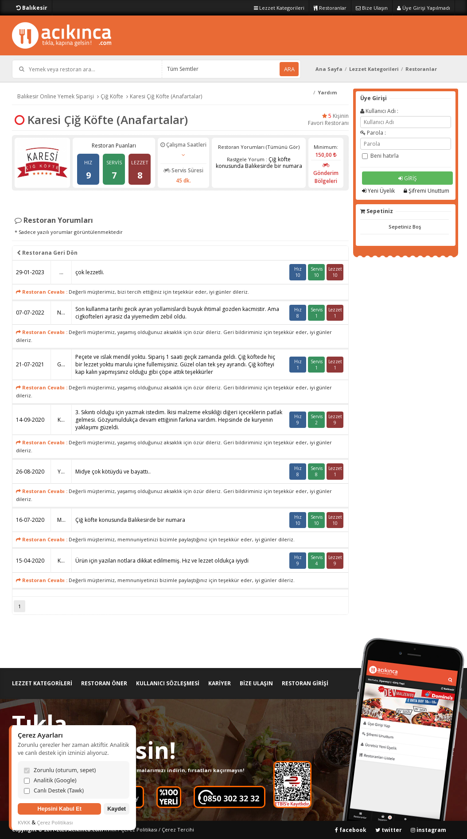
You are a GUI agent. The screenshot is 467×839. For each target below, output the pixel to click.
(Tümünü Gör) (283, 147)
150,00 (326, 155)
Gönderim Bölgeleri (326, 174)
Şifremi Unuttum (426, 190)
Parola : (373, 132)
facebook (350, 830)
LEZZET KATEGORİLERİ (42, 683)
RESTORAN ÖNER (104, 683)
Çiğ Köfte (112, 96)
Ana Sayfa (328, 69)
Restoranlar (330, 7)
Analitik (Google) (50, 780)
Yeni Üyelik (378, 190)
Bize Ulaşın (372, 7)
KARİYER (219, 683)
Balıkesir (31, 8)
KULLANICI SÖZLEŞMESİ (167, 683)
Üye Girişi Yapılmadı (423, 7)
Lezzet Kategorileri (279, 7)
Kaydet (116, 809)
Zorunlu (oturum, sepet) (60, 770)
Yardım (327, 92)
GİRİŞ (407, 178)
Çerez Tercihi (178, 829)
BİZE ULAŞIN (256, 683)
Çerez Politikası (139, 829)
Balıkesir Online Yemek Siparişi (55, 96)
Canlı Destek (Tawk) (54, 790)
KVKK (24, 822)
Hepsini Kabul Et (59, 809)
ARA (289, 69)
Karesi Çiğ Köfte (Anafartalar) (166, 96)
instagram (428, 830)
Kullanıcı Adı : (379, 111)
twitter (388, 830)
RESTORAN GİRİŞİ (305, 683)
